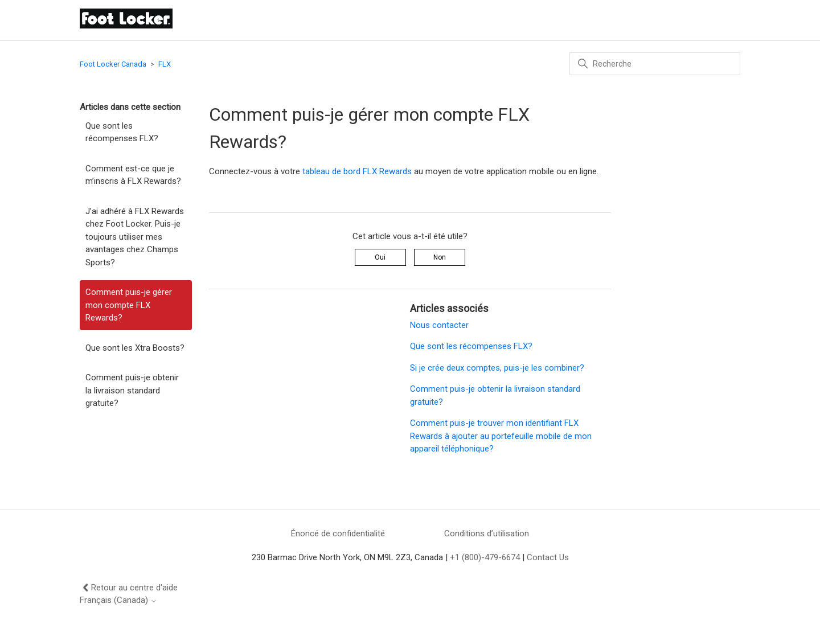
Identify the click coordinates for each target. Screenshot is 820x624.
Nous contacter (439, 325)
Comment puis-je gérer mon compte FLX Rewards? (128, 305)
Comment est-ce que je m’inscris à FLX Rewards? (133, 175)
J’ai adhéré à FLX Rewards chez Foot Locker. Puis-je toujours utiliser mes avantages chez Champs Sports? (134, 237)
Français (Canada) (118, 600)
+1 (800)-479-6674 (485, 557)
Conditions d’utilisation (486, 533)
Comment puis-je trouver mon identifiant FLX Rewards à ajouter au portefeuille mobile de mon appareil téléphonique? (501, 436)
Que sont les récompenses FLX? (121, 132)
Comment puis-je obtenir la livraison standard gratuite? (132, 390)
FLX (164, 64)
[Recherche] (654, 63)
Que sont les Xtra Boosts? (134, 348)
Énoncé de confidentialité (338, 533)
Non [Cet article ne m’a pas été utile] (439, 257)
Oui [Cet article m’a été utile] (380, 257)
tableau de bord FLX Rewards (357, 171)
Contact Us (548, 557)
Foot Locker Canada (113, 64)
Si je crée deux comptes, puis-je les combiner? (497, 368)
